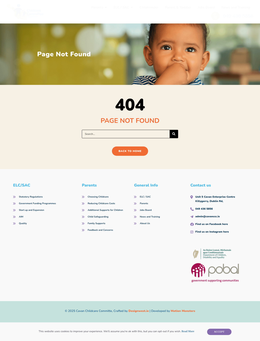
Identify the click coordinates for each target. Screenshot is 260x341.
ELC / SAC (123, 7)
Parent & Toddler (178, 7)
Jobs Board (206, 7)
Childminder (149, 7)
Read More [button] (188, 331)
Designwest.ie (139, 311)
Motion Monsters (183, 311)
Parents (99, 7)
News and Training (235, 7)
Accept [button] (219, 332)
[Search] (174, 134)
